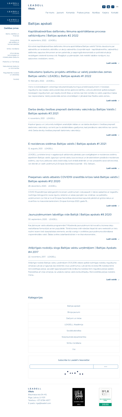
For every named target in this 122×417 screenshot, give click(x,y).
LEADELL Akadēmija (74, 325)
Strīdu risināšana (13, 49)
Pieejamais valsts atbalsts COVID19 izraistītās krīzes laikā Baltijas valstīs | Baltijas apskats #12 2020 (73, 179)
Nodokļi (16, 79)
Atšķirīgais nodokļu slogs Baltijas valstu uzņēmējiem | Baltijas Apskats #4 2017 (72, 250)
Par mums (50, 12)
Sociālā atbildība (74, 331)
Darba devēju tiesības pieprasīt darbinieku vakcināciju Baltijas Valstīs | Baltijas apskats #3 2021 (72, 111)
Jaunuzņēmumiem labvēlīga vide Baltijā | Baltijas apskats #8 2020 (70, 214)
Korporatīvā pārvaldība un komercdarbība (13, 42)
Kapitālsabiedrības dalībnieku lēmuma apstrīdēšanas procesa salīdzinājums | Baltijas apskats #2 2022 (66, 33)
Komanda (70, 12)
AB (108, 7)
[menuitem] (117, 6)
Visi (73, 349)
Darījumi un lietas (73, 318)
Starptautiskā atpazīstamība (74, 337)
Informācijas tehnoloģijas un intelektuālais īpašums (11, 55)
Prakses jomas (83, 12)
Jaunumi (60, 12)
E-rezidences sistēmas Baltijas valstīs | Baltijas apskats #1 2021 (67, 144)
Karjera (105, 12)
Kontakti (114, 12)
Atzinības (96, 12)
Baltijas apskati (73, 306)
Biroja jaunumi (74, 312)
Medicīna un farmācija (11, 62)
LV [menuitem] (113, 7)
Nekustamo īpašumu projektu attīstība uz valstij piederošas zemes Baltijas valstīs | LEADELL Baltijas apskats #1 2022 (70, 74)
